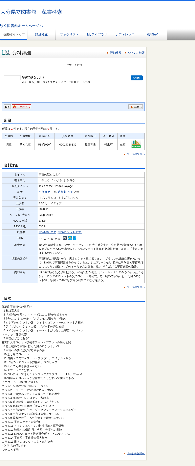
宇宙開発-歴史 (47, 232)
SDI (7, 106)
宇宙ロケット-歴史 (70, 232)
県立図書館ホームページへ (21, 26)
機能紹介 (153, 34)
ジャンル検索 (136, 52)
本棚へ (137, 106)
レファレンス (125, 34)
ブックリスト (69, 34)
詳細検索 (41, 34)
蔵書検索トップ (14, 34)
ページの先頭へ (136, 153)
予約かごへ (24, 107)
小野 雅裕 (45, 191)
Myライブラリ (97, 34)
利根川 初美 (65, 191)
